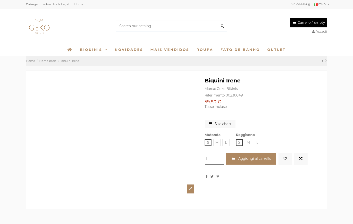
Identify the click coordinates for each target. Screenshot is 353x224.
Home (78, 4)
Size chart (220, 124)
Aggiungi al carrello (251, 158)
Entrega (32, 4)
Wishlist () (300, 4)
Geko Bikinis (227, 89)
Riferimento (215, 95)
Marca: (210, 89)
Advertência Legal (56, 4)
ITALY (322, 4)
